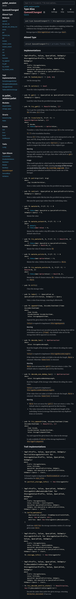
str (48, 517)
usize (56, 340)
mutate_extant (37, 221)
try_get (34, 106)
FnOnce (32, 126)
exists (34, 86)
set (32, 191)
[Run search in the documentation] (49, 3)
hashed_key (36, 77)
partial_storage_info (37, 482)
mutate (34, 206)
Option (34, 120)
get (32, 95)
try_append (36, 421)
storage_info (33, 555)
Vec (54, 482)
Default (32, 226)
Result (47, 106)
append (34, 306)
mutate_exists (37, 254)
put (32, 178)
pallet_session (29, 6)
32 (53, 77)
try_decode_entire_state (38, 586)
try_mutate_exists (39, 267)
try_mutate (36, 239)
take (33, 294)
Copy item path (44, 12)
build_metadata (34, 513)
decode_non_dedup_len (41, 374)
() (59, 106)
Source (26, 15)
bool (45, 86)
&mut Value (39, 228)
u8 (49, 77)
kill (33, 285)
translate (35, 118)
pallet (37, 6)
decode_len (36, 340)
